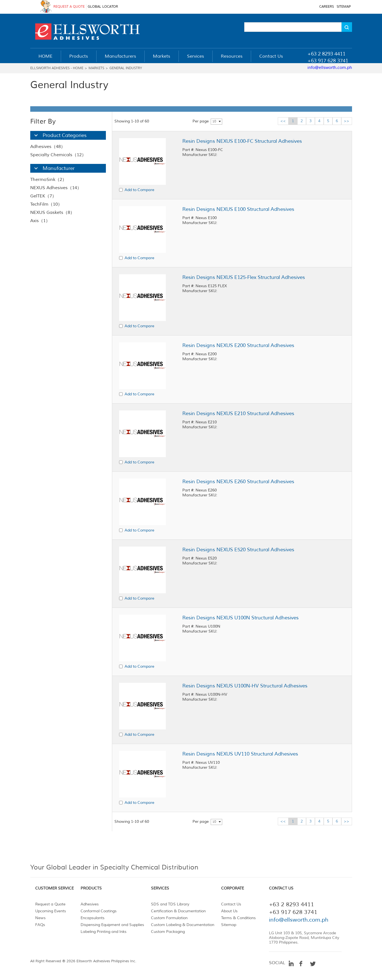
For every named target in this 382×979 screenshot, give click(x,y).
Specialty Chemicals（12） (58, 155)
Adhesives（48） (47, 146)
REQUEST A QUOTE (69, 7)
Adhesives (90, 904)
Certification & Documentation (178, 911)
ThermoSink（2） (48, 179)
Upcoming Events (50, 911)
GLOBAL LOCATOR (103, 7)
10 (214, 121)
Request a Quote (50, 904)
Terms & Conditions (238, 918)
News (40, 918)
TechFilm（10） (46, 204)
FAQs (40, 924)
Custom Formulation (169, 918)
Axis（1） (40, 220)
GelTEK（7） (43, 196)
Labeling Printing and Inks (104, 931)
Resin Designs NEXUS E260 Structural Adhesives (238, 482)
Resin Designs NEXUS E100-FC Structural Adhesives (242, 141)
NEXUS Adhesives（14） (55, 188)
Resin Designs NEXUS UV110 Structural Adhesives (240, 754)
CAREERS (326, 7)
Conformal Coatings (99, 911)
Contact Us (231, 904)
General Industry (125, 68)
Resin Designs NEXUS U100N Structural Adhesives (240, 618)
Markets (96, 68)
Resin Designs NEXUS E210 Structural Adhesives (238, 413)
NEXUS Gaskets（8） (52, 212)
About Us (229, 911)
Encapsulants (93, 918)
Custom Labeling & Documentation (182, 924)
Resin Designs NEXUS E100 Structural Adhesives (238, 209)
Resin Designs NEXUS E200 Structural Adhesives (238, 345)
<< (283, 121)
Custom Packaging (168, 931)
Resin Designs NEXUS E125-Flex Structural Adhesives (243, 277)
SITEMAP (344, 7)
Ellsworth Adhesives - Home (56, 68)
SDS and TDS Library (170, 904)
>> (346, 121)
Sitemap (228, 924)
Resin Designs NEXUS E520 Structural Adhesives (238, 550)
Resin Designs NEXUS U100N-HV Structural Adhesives (244, 686)
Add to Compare (139, 190)
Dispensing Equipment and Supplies (112, 924)
